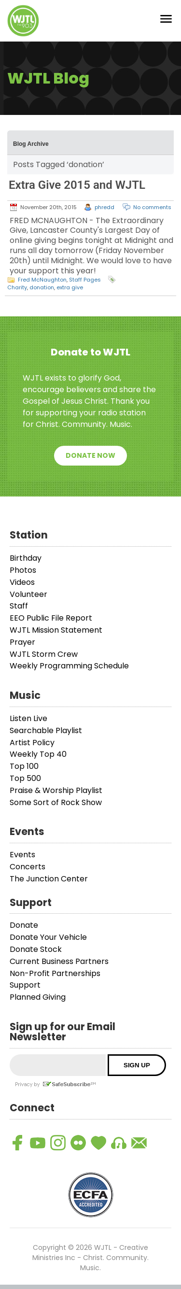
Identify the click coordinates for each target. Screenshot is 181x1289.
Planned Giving (38, 1001)
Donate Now (90, 460)
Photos (23, 574)
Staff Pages (85, 284)
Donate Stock (36, 953)
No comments (152, 211)
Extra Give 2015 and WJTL (77, 189)
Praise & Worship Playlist (56, 794)
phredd (104, 211)
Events (22, 859)
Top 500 (25, 782)
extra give (69, 292)
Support (25, 989)
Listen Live (28, 722)
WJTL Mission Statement (56, 634)
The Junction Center (49, 883)
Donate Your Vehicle (48, 942)
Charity (17, 292)
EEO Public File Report (51, 622)
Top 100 (24, 771)
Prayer (22, 646)
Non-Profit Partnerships (55, 977)
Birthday (26, 562)
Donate (24, 929)
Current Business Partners (59, 965)
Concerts (27, 871)
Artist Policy (32, 746)
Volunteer (28, 598)
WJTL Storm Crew (44, 658)
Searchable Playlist (46, 734)
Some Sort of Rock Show (56, 806)
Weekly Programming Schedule (69, 670)
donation (41, 292)
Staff (19, 610)
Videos (22, 586)
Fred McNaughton (42, 284)
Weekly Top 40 (38, 759)
